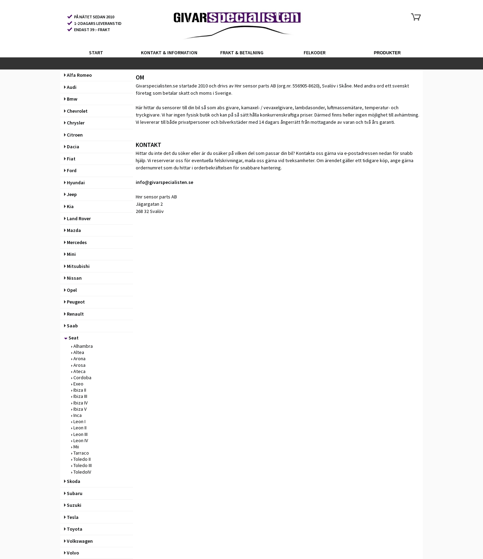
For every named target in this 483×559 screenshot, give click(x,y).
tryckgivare (148, 115)
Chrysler (74, 123)
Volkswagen (78, 541)
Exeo (77, 383)
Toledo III (81, 465)
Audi (70, 87)
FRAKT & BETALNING (241, 52)
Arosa (78, 365)
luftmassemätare (344, 107)
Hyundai (74, 182)
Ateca (78, 371)
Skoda (72, 481)
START (96, 52)
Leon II (79, 427)
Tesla (71, 517)
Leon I (78, 421)
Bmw (70, 99)
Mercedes (75, 242)
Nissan (73, 278)
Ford (70, 170)
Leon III (79, 434)
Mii (75, 446)
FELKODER (314, 52)
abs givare (228, 107)
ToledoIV (81, 471)
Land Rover (77, 218)
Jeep (70, 194)
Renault (74, 314)
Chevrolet (76, 111)
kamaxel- (250, 107)
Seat (71, 338)
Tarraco (80, 452)
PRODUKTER (387, 52)
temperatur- (377, 107)
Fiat (69, 159)
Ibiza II (78, 390)
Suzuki (72, 505)
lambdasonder (310, 107)
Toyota (73, 529)
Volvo (71, 553)
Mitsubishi (77, 266)
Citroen (73, 135)
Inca (76, 415)
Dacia (71, 146)
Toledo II (81, 459)
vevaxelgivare (278, 107)
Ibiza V (79, 409)
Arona (78, 358)
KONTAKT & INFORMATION (169, 52)
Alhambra (82, 346)
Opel (70, 290)
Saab (71, 326)
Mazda (72, 230)
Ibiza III (79, 396)
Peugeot (74, 302)
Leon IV (79, 440)
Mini (70, 254)
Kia (69, 206)
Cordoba (81, 377)
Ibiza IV (79, 402)
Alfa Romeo (78, 75)
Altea (77, 352)
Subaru (73, 493)
